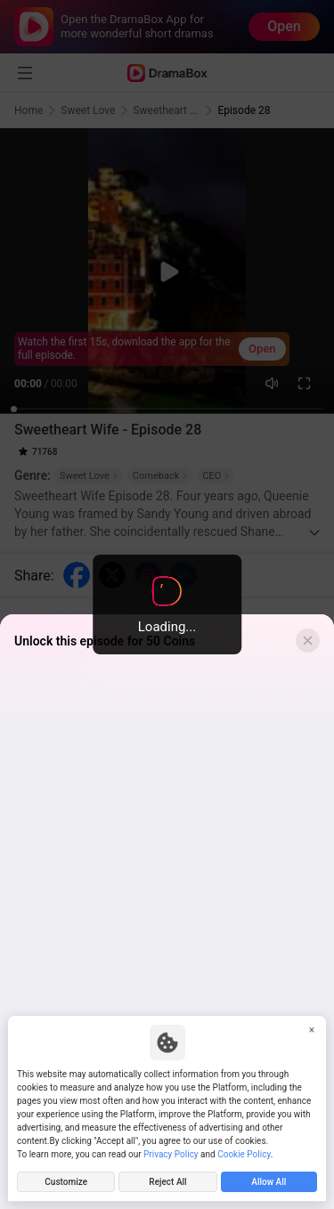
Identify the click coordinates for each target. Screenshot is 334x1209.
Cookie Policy (243, 1154)
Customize (66, 1182)
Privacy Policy (171, 1154)
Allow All (268, 1182)
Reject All (167, 1182)
